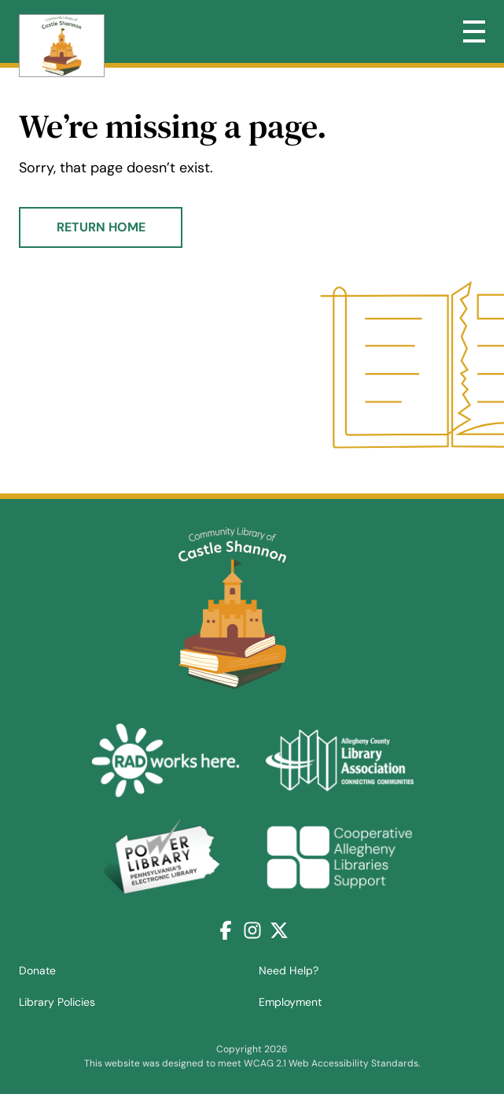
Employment (290, 1002)
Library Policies (57, 1002)
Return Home (101, 227)
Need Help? (288, 970)
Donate (37, 970)
